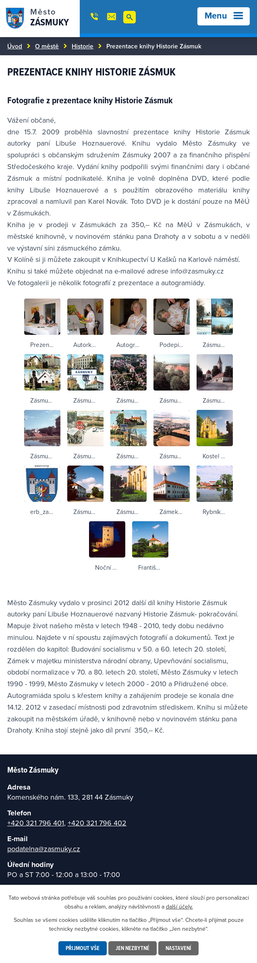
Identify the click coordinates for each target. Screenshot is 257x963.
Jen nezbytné (132, 948)
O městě (47, 46)
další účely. (179, 906)
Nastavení (178, 948)
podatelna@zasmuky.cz (43, 849)
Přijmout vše (82, 948)
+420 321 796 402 (97, 823)
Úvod (14, 46)
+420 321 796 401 (35, 823)
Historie (82, 46)
